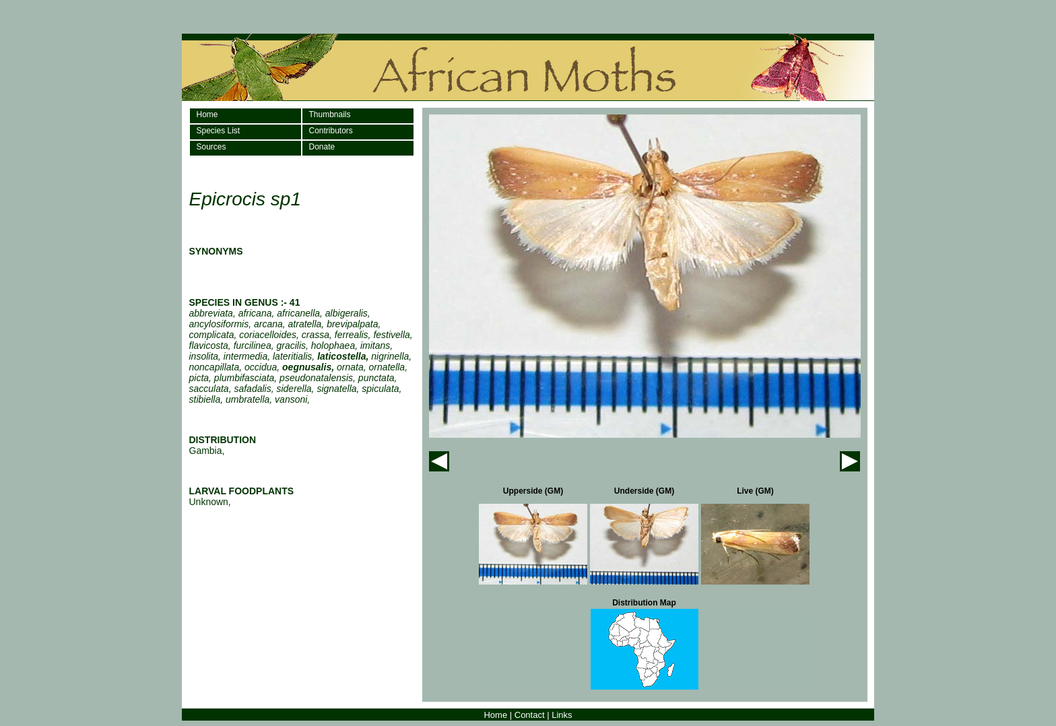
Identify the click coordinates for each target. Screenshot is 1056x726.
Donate (322, 147)
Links (562, 715)
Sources (211, 147)
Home (207, 114)
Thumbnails (330, 114)
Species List (218, 130)
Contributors (331, 130)
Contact (530, 715)
